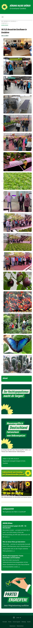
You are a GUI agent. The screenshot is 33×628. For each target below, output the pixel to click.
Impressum (12, 626)
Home (9, 622)
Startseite (4, 23)
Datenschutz (20, 626)
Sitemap (24, 622)
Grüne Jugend (16, 622)
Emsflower (4, 25)
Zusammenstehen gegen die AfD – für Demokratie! (14, 527)
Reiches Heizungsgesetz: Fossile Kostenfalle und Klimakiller (13, 557)
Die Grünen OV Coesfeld (8, 21)
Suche (28, 622)
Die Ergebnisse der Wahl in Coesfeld (13, 512)
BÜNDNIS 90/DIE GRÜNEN (20, 5)
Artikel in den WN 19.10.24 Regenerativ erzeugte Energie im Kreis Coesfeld (14, 461)
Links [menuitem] (17, 617)
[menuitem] (5, 622)
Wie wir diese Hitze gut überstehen (14, 542)
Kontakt (5, 622)
